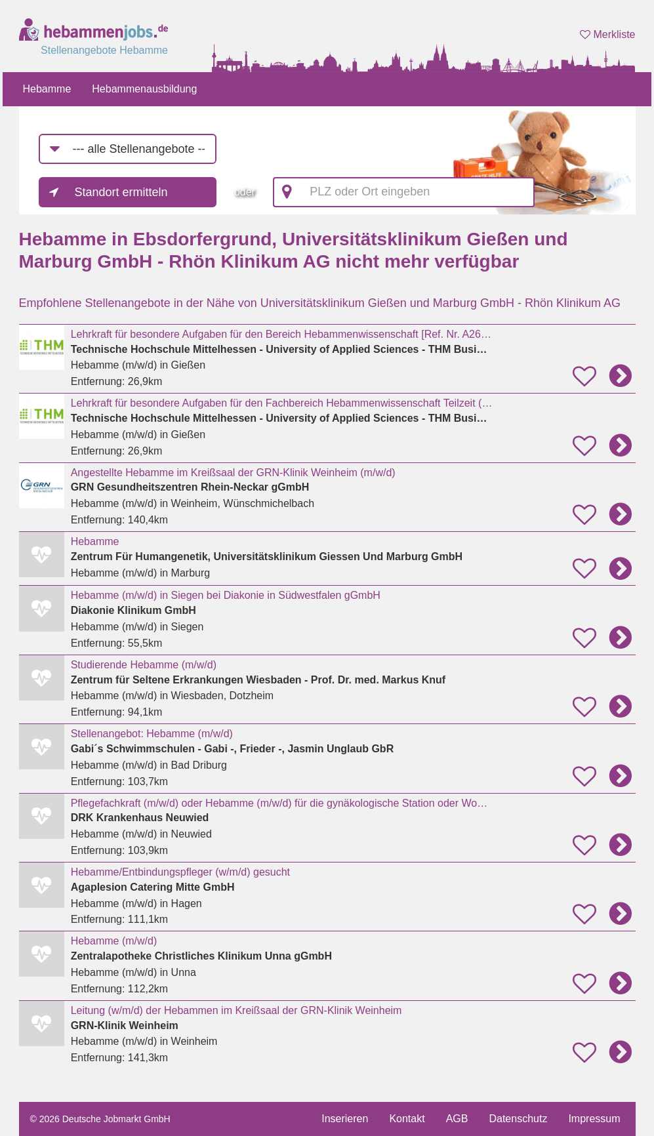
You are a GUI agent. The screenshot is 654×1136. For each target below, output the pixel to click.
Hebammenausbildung (144, 88)
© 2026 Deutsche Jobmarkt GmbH (100, 1119)
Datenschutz (518, 1118)
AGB (457, 1118)
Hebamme (47, 88)
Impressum (594, 1118)
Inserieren (344, 1118)
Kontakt (406, 1118)
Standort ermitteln (121, 192)
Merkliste (607, 34)
